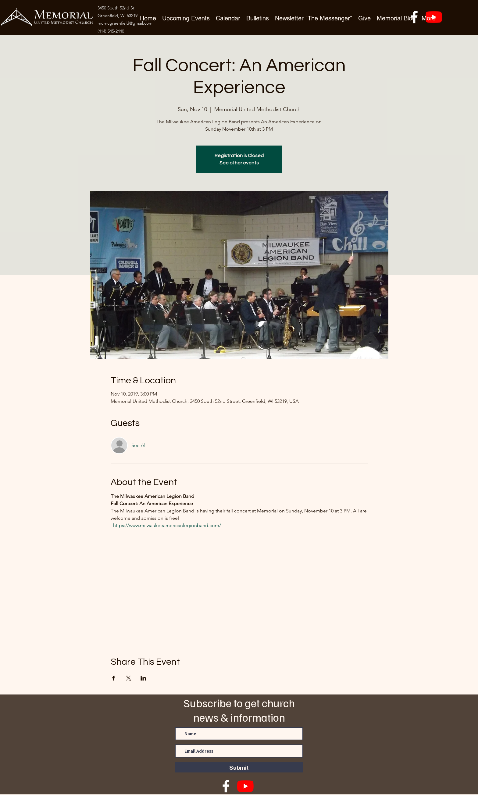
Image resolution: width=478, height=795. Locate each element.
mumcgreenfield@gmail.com (125, 23)
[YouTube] (245, 786)
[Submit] (239, 767)
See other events (239, 162)
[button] (364, 17)
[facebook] (226, 786)
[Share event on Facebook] (113, 678)
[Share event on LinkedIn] (143, 678)
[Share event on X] (128, 678)
